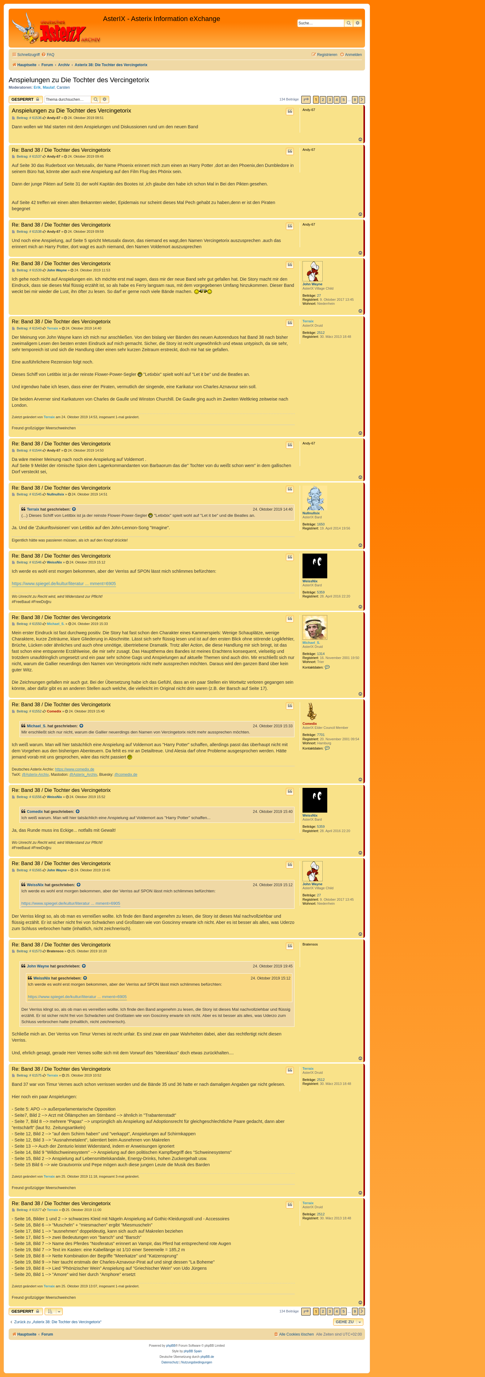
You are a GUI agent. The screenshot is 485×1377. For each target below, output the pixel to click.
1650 (320, 524)
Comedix (310, 723)
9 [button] (355, 99)
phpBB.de (207, 1356)
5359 (320, 592)
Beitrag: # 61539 (27, 270)
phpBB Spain (193, 1351)
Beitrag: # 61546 (27, 562)
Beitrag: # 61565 (27, 870)
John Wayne (312, 284)
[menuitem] (47, 55)
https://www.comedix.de (74, 769)
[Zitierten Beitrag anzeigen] (74, 509)
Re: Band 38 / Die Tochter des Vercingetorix (61, 150)
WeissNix (310, 581)
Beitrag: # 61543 (27, 328)
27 (319, 295)
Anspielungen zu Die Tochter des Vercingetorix (79, 80)
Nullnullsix (311, 513)
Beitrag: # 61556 (27, 797)
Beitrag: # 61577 (27, 1210)
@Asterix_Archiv (83, 774)
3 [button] (330, 99)
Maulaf (48, 87)
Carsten (63, 87)
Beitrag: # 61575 (27, 1075)
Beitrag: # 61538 (27, 232)
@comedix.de (125, 774)
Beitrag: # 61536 (27, 118)
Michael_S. (311, 642)
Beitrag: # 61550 (27, 624)
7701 (320, 735)
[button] (306, 100)
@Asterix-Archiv (35, 774)
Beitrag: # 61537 (27, 157)
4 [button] (337, 99)
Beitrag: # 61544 (27, 450)
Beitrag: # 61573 (27, 951)
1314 (320, 654)
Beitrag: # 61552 (27, 711)
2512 (320, 332)
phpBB (170, 1345)
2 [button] (323, 99)
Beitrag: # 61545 (27, 494)
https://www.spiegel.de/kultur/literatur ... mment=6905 (64, 583)
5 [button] (343, 99)
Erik (37, 87)
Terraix (308, 321)
